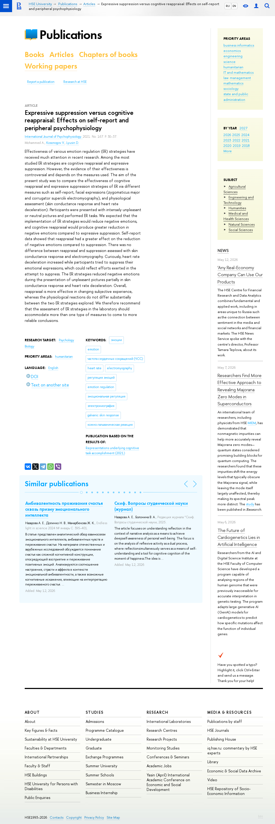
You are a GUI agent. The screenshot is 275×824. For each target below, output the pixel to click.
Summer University (101, 765)
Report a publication (41, 82)
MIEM (252, 422)
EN (234, 6)
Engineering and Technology (238, 200)
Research (158, 712)
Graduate (94, 748)
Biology (29, 346)
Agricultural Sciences (234, 189)
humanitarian (233, 67)
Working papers (51, 66)
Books (34, 54)
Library (212, 761)
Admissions (95, 721)
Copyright (74, 817)
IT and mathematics (238, 72)
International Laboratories (169, 721)
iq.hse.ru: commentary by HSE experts (232, 750)
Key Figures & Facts (41, 730)
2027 (243, 128)
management (240, 77)
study (250, 504)
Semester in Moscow (103, 783)
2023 (227, 140)
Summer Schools (100, 774)
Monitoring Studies (163, 748)
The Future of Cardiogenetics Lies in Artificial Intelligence (239, 537)
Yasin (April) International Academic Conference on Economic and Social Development (168, 782)
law (226, 77)
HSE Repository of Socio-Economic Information (229, 791)
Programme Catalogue (105, 730)
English (53, 368)
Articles (61, 54)
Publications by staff (224, 721)
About (32, 712)
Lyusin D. (72, 143)
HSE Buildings (36, 774)
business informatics (238, 45)
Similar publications (56, 483)
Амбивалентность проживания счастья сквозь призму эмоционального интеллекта (64, 509)
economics (232, 50)
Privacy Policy (94, 817)
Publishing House (221, 739)
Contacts (56, 817)
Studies (95, 712)
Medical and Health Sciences (236, 216)
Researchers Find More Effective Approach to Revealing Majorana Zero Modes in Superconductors (240, 389)
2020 (227, 145)
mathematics (233, 83)
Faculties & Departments (45, 748)
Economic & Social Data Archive (234, 770)
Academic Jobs (159, 765)
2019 (237, 145)
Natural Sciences (242, 224)
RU (228, 6)
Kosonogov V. (55, 143)
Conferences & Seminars (168, 756)
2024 (245, 134)
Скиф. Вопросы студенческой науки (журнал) (151, 506)
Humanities (237, 207)
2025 (236, 134)
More (227, 150)
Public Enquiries (37, 797)
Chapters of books (108, 54)
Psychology (66, 340)
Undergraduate (98, 739)
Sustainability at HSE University (51, 739)
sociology (230, 88)
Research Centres (162, 730)
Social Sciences (241, 229)
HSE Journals (218, 730)
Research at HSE (75, 82)
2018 (246, 145)
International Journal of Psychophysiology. (54, 136)
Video (212, 779)
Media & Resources (229, 712)
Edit (260, 816)
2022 (236, 140)
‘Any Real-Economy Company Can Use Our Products (240, 274)
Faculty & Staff (37, 765)
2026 (227, 134)
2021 (245, 140)
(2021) (112, 450)
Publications (70, 34)
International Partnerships (46, 756)
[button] (81, 492)
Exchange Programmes (104, 756)
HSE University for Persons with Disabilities (51, 786)
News (223, 250)
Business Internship (102, 792)
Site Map (113, 817)
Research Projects (162, 739)
